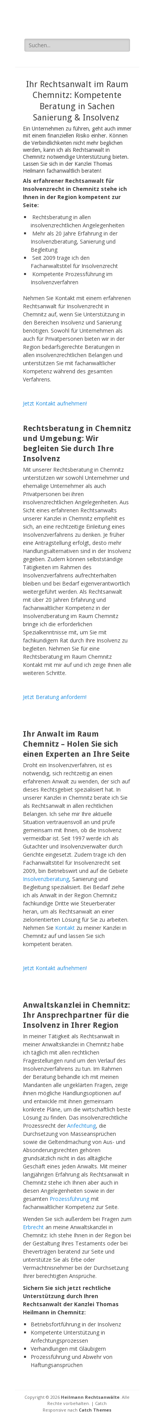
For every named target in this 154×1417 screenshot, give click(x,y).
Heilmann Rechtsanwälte (90, 1397)
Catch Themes (95, 1410)
